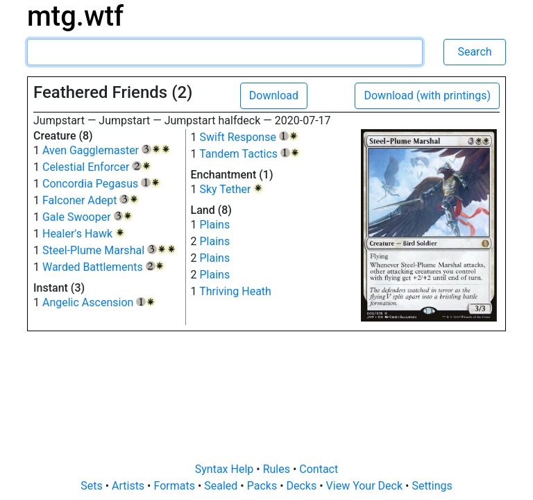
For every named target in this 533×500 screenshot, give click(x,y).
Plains (214, 224)
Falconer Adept (90, 200)
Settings (432, 485)
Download (273, 95)
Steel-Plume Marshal (109, 250)
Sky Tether (231, 189)
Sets (93, 485)
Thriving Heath (235, 291)
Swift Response (248, 137)
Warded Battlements (103, 267)
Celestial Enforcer (96, 167)
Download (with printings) (427, 95)
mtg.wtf (75, 16)
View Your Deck (365, 485)
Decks (303, 485)
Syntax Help (226, 469)
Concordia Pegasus (101, 183)
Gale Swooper (87, 217)
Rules (278, 469)
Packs (263, 485)
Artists (129, 485)
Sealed (222, 485)
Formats (175, 485)
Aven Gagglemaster (106, 150)
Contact (318, 469)
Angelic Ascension (98, 302)
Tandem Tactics (249, 153)
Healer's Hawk (83, 233)
